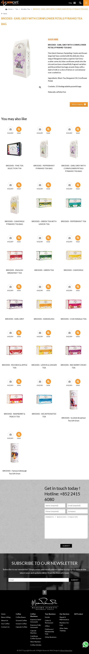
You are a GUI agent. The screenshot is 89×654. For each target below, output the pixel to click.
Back (5, 13)
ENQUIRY (10, 131)
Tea (16, 9)
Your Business (50, 614)
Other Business (50, 637)
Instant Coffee (21, 624)
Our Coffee (5, 624)
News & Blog (5, 617)
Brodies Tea (25, 9)
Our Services (64, 614)
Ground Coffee (21, 620)
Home (10, 9)
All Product (78, 614)
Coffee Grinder (35, 645)
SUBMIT (66, 546)
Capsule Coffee (21, 627)
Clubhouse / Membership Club (49, 631)
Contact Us (5, 627)
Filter (70, 3)
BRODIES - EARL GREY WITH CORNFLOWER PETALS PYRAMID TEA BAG (60, 9)
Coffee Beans (21, 617)
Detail (19, 131)
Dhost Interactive (66, 650)
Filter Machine (35, 642)
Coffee (18, 614)
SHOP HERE (53, 39)
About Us (4, 620)
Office (47, 626)
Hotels (47, 617)
